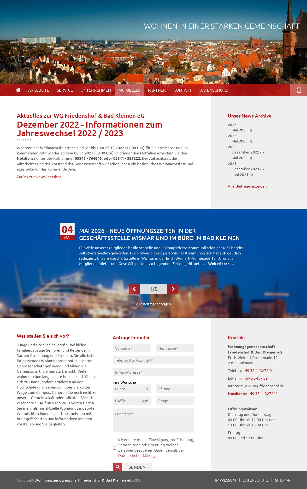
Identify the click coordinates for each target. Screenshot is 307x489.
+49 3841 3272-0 (257, 370)
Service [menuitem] (65, 89)
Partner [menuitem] (157, 89)
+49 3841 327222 (263, 393)
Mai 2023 (242, 140)
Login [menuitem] (298, 90)
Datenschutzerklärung (137, 455)
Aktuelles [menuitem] (129, 89)
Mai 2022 (242, 157)
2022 (232, 146)
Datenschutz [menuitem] (213, 89)
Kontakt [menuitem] (182, 89)
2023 (232, 135)
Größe (120, 400)
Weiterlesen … (221, 263)
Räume (164, 388)
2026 (232, 124)
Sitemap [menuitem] (282, 480)
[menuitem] (18, 90)
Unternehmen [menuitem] (96, 89)
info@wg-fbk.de (254, 378)
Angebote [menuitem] (38, 89)
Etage (163, 400)
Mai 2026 (242, 129)
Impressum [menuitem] (225, 480)
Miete (120, 388)
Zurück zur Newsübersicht (39, 176)
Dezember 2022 (248, 151)
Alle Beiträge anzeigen (247, 185)
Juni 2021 (242, 174)
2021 (232, 163)
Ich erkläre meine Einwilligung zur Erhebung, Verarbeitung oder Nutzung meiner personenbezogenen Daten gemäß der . (156, 447)
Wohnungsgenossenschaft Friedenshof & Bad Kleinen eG (83, 479)
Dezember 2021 (248, 168)
